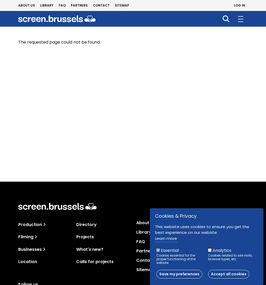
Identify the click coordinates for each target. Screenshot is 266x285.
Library (47, 5)
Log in (239, 5)
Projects (85, 237)
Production (30, 225)
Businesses (30, 249)
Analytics (221, 254)
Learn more (166, 241)
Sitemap (122, 5)
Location (27, 262)
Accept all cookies (228, 277)
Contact (101, 5)
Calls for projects (95, 262)
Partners (79, 5)
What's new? (89, 249)
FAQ (62, 5)
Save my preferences (179, 277)
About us (26, 5)
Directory (86, 225)
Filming (25, 237)
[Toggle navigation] (44, 224)
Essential (170, 254)
